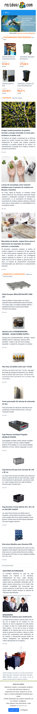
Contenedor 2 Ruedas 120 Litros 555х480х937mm (25, 84)
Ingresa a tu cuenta (22, 33)
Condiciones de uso (21, 705)
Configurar (24, 710)
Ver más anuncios (8, 565)
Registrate (32, 33)
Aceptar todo (13, 710)
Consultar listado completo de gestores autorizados (17, 595)
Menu (6, 13)
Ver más (3, 152)
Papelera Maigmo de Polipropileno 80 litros (8, 58)
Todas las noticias (17, 98)
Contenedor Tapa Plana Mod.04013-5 (27, 58)
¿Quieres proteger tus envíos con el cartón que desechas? (18, 672)
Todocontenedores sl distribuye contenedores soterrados (17, 675)
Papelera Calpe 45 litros (8, 84)
